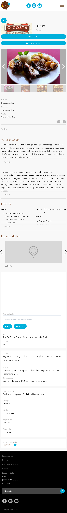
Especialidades (8, 473)
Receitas (5, 460)
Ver (4, 344)
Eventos (5, 469)
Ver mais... (8, 162)
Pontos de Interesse (10, 464)
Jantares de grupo (33, 43)
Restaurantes (7, 456)
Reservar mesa (34, 36)
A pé (7, 326)
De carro (20, 326)
